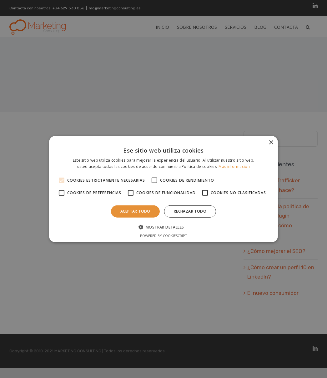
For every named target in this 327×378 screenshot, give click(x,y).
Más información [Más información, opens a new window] (234, 166)
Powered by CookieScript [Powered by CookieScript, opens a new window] (163, 235)
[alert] (163, 189)
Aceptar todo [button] (135, 211)
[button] (163, 227)
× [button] (271, 142)
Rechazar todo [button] (190, 211)
